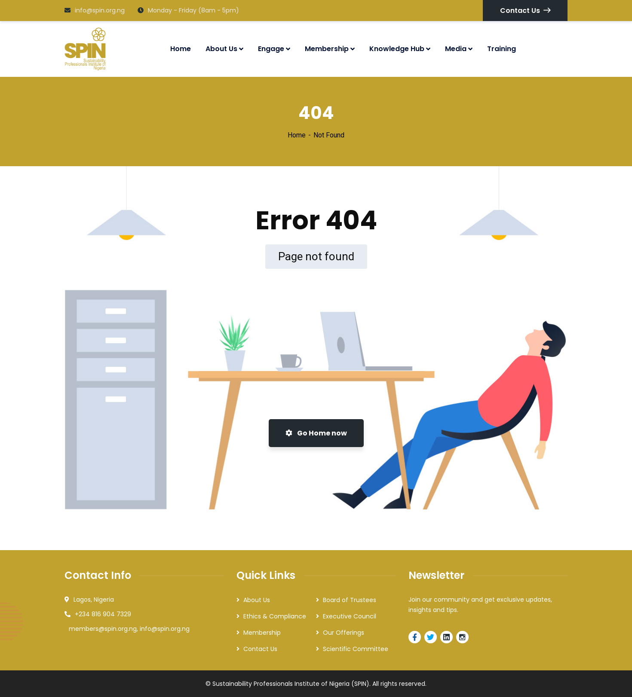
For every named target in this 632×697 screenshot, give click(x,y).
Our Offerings (343, 632)
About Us (256, 600)
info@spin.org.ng (94, 10)
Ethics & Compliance (274, 616)
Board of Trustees (349, 600)
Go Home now (316, 433)
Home (297, 135)
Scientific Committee (355, 649)
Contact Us (525, 10)
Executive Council (349, 616)
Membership (262, 632)
